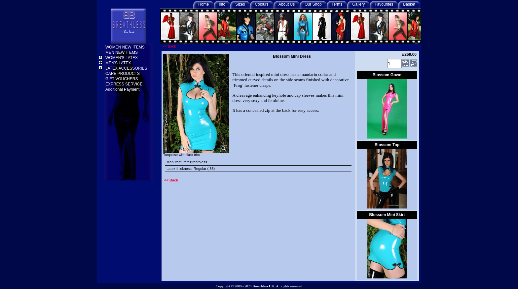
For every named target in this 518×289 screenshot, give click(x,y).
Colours (262, 4)
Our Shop (313, 4)
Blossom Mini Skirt (387, 214)
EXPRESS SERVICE (124, 84)
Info (222, 4)
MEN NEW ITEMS (122, 52)
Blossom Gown (387, 75)
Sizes (240, 4)
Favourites (384, 4)
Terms (337, 4)
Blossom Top (387, 145)
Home (203, 4)
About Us (286, 4)
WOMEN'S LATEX (122, 57)
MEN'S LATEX (118, 63)
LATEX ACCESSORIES (126, 68)
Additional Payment (123, 89)
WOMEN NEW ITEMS (125, 47)
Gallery (358, 4)
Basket (409, 4)
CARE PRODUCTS (123, 73)
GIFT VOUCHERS (122, 79)
